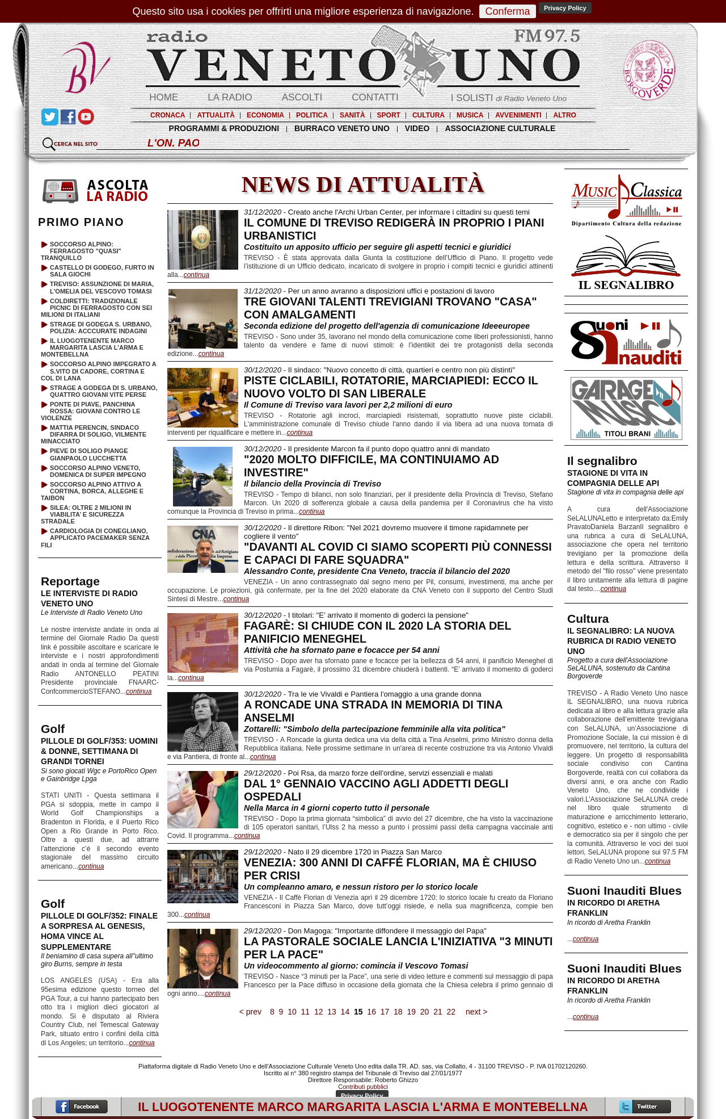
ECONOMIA (265, 115)
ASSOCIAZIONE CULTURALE (500, 128)
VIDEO (417, 128)
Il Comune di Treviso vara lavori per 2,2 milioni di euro (348, 404)
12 (318, 1011)
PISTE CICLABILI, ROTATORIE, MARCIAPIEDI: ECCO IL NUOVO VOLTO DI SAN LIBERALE (391, 387)
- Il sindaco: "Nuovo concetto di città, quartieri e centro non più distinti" (379, 370)
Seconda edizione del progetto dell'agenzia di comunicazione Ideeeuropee (387, 325)
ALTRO (564, 115)
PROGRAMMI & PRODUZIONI (224, 128)
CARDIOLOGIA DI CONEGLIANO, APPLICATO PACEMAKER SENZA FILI (95, 537)
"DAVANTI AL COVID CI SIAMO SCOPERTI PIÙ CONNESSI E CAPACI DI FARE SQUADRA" (398, 553)
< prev (250, 1011)
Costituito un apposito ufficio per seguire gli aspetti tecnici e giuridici (377, 247)
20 (424, 1011)
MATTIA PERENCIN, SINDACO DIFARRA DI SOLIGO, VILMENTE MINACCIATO (93, 434)
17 (384, 1011)
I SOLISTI (509, 98)
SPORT (388, 115)
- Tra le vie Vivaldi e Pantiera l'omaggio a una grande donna (363, 694)
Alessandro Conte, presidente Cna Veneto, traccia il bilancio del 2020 (377, 571)
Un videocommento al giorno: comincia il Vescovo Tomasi (356, 965)
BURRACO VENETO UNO (342, 128)
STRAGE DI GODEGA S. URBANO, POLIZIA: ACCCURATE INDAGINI (100, 327)
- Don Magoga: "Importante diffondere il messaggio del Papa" (365, 931)
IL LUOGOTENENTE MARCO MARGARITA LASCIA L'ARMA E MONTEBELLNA (92, 347)
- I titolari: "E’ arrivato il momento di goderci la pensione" (356, 615)
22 (451, 1011)
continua (613, 589)
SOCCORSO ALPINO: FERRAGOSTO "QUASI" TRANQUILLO (81, 251)
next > (477, 1011)
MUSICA (470, 115)
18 (397, 1011)
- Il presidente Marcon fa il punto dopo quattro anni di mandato (366, 449)
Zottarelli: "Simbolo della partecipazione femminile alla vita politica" (374, 729)
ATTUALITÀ (215, 115)
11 (305, 1011)
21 (437, 1011)
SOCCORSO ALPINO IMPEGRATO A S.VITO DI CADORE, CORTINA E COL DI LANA (98, 371)
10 (291, 1011)
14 (345, 1011)
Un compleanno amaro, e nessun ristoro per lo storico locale (361, 886)
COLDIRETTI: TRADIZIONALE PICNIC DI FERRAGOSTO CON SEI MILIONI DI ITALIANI (96, 307)
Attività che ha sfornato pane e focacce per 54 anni (342, 650)
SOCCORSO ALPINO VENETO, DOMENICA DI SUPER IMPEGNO (98, 471)
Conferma (507, 11)
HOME (163, 97)
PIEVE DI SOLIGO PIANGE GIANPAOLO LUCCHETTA (89, 454)
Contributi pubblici (362, 1086)
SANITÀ (352, 115)
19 (411, 1011)
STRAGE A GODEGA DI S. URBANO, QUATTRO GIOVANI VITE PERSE (103, 391)
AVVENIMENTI (518, 115)
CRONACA (167, 115)
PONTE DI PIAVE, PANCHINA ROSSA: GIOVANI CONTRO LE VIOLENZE (90, 411)
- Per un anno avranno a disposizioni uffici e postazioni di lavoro (369, 291)
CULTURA (428, 115)
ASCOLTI (302, 97)
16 (371, 1011)
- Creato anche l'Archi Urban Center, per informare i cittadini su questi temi (387, 212)
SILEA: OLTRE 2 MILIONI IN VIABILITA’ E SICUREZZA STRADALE (86, 514)
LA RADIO (230, 97)
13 (331, 1011)
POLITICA (312, 115)
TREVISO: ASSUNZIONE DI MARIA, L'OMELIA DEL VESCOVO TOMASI (102, 287)
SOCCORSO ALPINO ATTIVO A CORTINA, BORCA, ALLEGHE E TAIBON (92, 491)
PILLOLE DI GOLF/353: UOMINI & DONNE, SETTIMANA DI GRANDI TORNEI (99, 751)
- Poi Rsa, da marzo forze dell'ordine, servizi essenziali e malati (368, 773)
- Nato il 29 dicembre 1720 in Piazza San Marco (343, 852)
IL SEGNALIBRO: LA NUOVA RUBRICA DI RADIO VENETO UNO (621, 641)
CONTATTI (375, 97)
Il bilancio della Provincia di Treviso (312, 483)
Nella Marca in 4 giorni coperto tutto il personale (336, 807)
